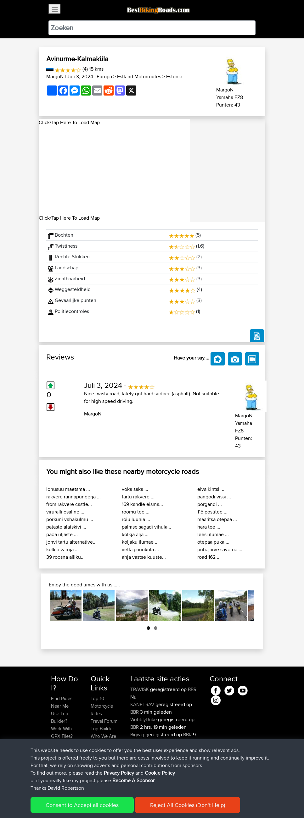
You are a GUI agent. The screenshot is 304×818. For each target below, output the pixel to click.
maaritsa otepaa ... (217, 519)
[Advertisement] (114, 170)
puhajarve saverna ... (219, 549)
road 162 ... (209, 557)
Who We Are (103, 736)
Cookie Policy (167, 804)
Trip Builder (102, 728)
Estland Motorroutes (139, 76)
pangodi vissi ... (214, 496)
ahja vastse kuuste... (144, 557)
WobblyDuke (144, 719)
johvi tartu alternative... (71, 542)
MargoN (55, 76)
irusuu (137, 749)
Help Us (99, 751)
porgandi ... (209, 504)
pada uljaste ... (62, 534)
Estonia (174, 76)
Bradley (138, 764)
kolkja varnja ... (62, 549)
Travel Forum (104, 721)
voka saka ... (135, 489)
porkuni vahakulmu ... (69, 519)
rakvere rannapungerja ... (73, 496)
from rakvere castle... (69, 504)
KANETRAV (142, 704)
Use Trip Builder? (59, 717)
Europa (104, 76)
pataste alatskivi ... (66, 526)
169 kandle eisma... (142, 504)
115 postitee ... (212, 511)
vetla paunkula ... (140, 549)
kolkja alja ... (135, 534)
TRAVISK (140, 689)
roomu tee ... (135, 511)
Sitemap (109, 804)
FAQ (55, 774)
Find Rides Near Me (61, 702)
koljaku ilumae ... (140, 542)
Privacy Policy (135, 804)
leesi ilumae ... (213, 534)
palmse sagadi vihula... (146, 526)
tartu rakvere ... (138, 496)
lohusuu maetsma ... (68, 489)
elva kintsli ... (211, 489)
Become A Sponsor (61, 762)
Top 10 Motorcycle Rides (102, 706)
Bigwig (137, 734)
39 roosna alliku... (65, 557)
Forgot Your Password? (63, 747)
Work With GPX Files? (62, 732)
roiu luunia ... (136, 519)
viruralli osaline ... (65, 511)
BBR (192, 689)
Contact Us (102, 743)
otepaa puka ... (213, 542)
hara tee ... (208, 526)
